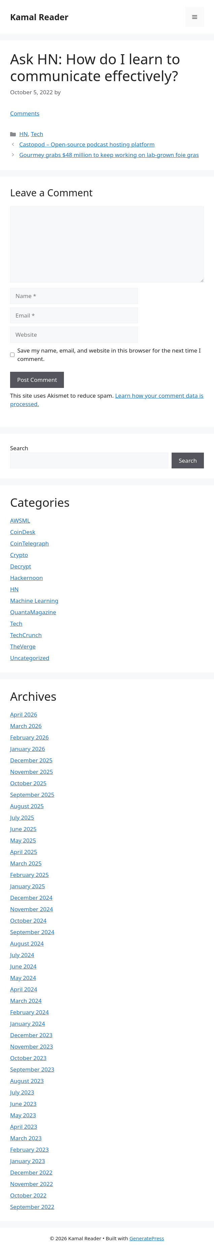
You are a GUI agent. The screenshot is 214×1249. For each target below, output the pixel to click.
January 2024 (27, 1023)
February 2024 (29, 1012)
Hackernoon (26, 578)
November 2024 (31, 909)
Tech (37, 134)
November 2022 (31, 1184)
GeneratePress (147, 1238)
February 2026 (29, 737)
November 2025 (31, 772)
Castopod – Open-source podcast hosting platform (86, 144)
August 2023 (27, 1081)
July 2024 (22, 955)
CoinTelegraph (29, 543)
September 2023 (32, 1069)
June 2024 (23, 966)
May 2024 (23, 978)
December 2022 (31, 1172)
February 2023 (29, 1149)
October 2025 (28, 783)
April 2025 (23, 852)
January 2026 (27, 749)
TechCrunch (26, 635)
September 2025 (32, 794)
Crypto (19, 555)
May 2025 (23, 840)
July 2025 (22, 817)
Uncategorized (29, 658)
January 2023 (27, 1161)
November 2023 (31, 1046)
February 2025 (29, 875)
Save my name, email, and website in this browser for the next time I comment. (109, 355)
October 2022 (28, 1195)
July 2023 (22, 1092)
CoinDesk (22, 532)
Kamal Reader (39, 17)
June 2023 (23, 1104)
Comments (24, 113)
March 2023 (26, 1138)
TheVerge (23, 646)
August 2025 (27, 806)
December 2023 (31, 1035)
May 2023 (23, 1115)
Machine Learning (34, 600)
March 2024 (26, 1001)
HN (23, 134)
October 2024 (28, 920)
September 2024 (32, 932)
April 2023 (23, 1126)
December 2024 (31, 897)
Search (19, 448)
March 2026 (26, 726)
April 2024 (23, 989)
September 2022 (32, 1207)
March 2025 (26, 863)
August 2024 (27, 943)
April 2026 (23, 714)
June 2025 (23, 829)
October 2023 (28, 1058)
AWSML (20, 520)
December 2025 (31, 760)
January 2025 (27, 886)
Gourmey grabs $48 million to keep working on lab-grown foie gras (109, 155)
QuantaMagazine (33, 612)
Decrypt (20, 566)
